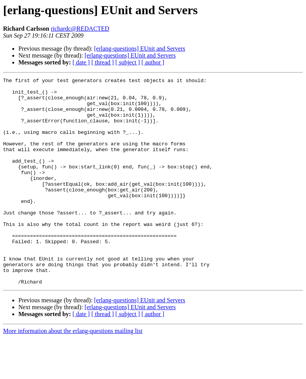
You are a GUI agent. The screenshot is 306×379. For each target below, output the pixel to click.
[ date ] (81, 62)
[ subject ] (127, 62)
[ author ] (153, 62)
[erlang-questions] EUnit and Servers (139, 48)
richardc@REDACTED (80, 28)
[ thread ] (102, 62)
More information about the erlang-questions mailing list (72, 372)
